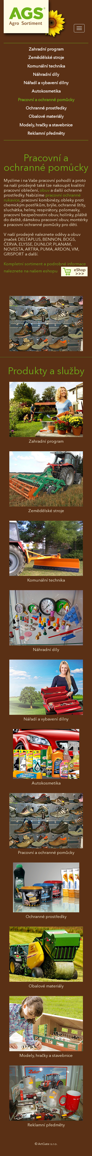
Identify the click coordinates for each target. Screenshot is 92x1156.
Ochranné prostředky (46, 108)
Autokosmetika (46, 91)
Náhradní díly (46, 75)
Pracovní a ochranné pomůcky (46, 100)
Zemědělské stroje (46, 58)
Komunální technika (46, 66)
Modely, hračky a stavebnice (46, 125)
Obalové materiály (46, 117)
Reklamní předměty (46, 134)
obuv (45, 190)
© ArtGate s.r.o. (46, 1144)
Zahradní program (46, 49)
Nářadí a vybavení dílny (46, 83)
